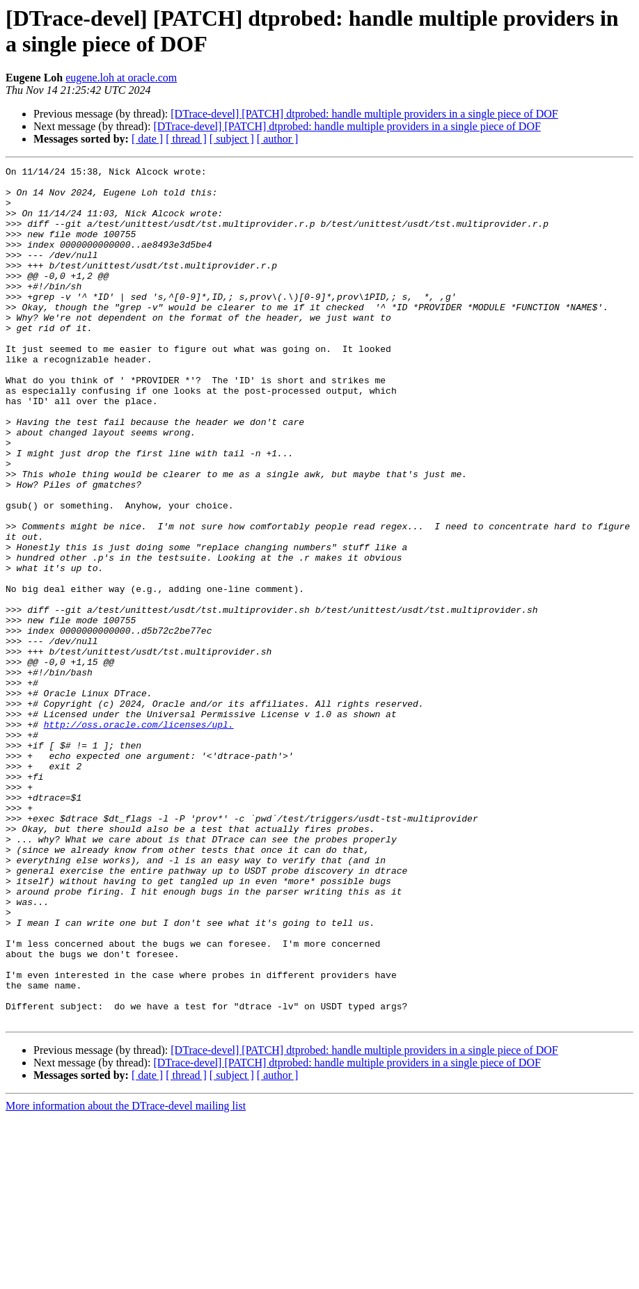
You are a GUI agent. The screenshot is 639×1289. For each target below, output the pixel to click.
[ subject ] (232, 139)
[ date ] (147, 139)
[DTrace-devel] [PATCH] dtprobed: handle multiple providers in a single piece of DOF (364, 114)
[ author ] (278, 139)
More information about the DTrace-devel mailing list (126, 1277)
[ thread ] (186, 139)
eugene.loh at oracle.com (121, 77)
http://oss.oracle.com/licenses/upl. (139, 837)
